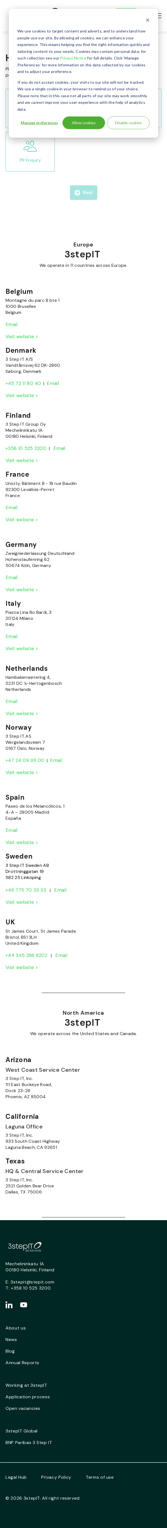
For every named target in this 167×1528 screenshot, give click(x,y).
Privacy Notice (73, 58)
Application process (28, 1397)
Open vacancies (23, 1408)
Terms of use (100, 1477)
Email (12, 324)
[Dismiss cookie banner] (148, 20)
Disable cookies (128, 122)
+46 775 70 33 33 (26, 890)
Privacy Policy (56, 1477)
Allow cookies (84, 122)
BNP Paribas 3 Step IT (29, 1442)
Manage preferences (39, 122)
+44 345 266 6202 (26, 955)
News (11, 1339)
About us (16, 1328)
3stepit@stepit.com (32, 1282)
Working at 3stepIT (26, 1385)
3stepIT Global (22, 1431)
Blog (10, 1351)
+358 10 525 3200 (26, 448)
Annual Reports (22, 1363)
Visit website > (22, 336)
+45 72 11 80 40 (23, 383)
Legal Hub (16, 1477)
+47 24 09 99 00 (25, 760)
